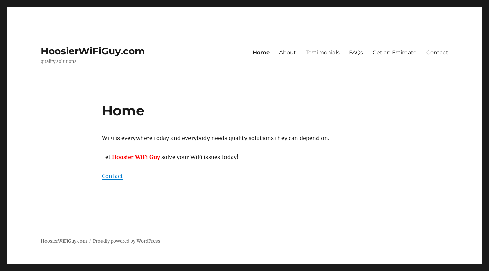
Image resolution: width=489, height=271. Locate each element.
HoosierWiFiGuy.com (93, 51)
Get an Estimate (395, 52)
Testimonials (323, 52)
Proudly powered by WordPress (126, 241)
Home (261, 52)
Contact (437, 52)
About (287, 52)
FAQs (356, 52)
